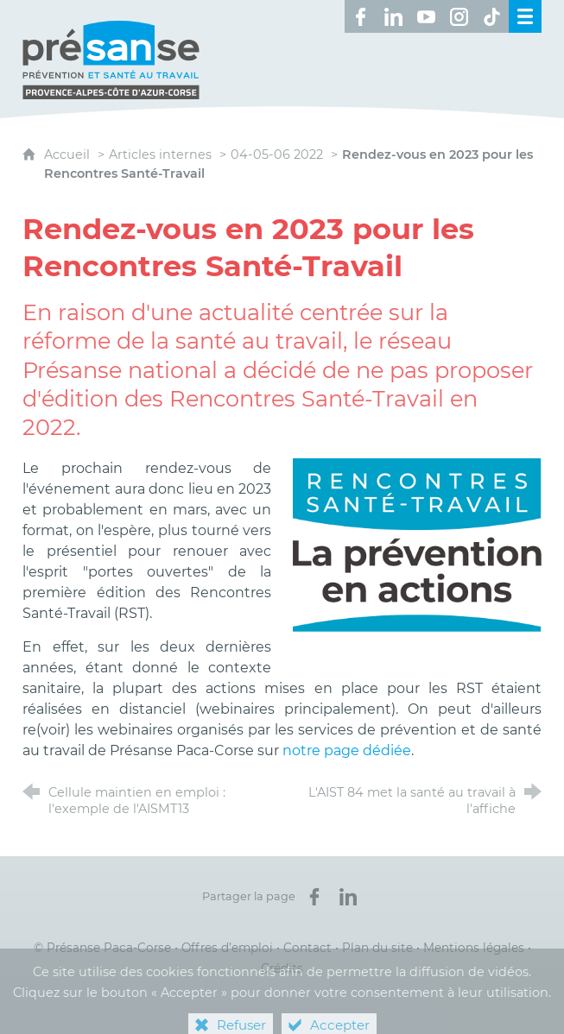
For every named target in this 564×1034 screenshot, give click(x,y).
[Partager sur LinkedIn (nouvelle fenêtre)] (348, 896)
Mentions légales (473, 948)
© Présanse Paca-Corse (102, 948)
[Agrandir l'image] (417, 544)
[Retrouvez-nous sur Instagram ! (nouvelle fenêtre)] (459, 16)
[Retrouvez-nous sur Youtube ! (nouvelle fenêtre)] (426, 16)
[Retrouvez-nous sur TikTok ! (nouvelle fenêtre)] (492, 16)
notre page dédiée (346, 750)
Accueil (68, 154)
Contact (307, 948)
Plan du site (377, 948)
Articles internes (160, 154)
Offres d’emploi (227, 948)
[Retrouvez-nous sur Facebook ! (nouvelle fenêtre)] (361, 16)
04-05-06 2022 (277, 154)
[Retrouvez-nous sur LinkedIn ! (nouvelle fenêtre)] (393, 16)
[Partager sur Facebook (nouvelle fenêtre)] (314, 896)
